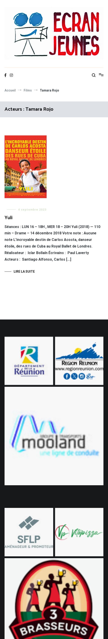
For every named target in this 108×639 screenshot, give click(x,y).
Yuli (9, 218)
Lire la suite (24, 271)
